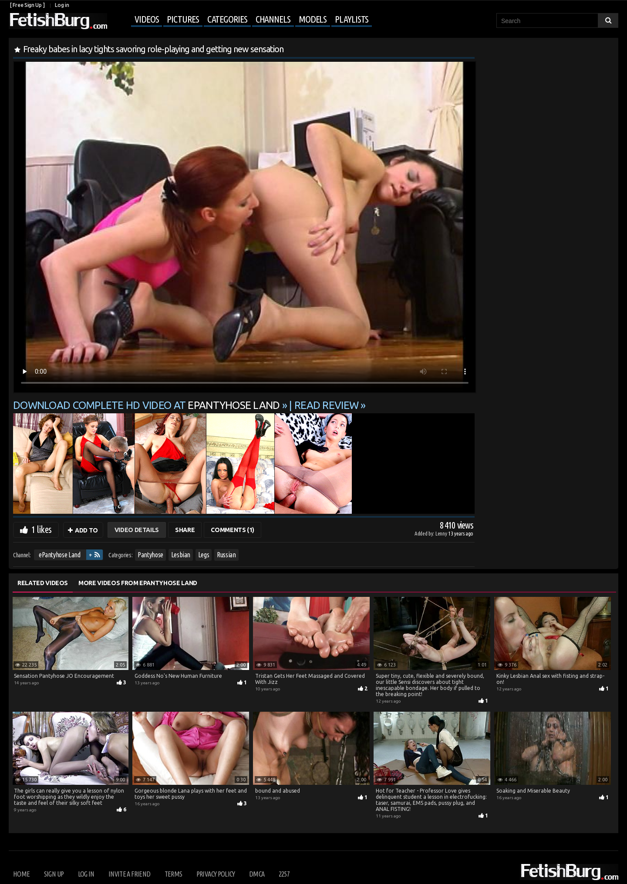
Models (313, 18)
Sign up (54, 874)
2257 (284, 874)
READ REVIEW (326, 405)
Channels (273, 18)
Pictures (183, 18)
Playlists (351, 18)
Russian (226, 555)
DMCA (256, 874)
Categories (227, 18)
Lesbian (181, 555)
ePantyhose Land (60, 555)
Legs (203, 555)
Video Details (137, 529)
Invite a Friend (129, 874)
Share (185, 529)
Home (21, 874)
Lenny (441, 533)
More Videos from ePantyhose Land (137, 582)
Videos (146, 18)
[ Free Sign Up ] (27, 5)
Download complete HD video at (147, 405)
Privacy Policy (215, 874)
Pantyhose (150, 555)
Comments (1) (232, 529)
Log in (62, 5)
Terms (173, 874)
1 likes (41, 529)
